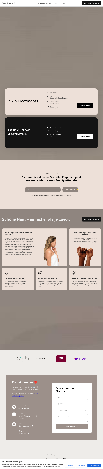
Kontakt (63, 3)
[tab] (27, 319)
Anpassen (70, 465)
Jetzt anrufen (12, 62)
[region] (51, 464)
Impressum (40, 459)
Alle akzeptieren (95, 465)
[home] (11, 3)
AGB (64, 459)
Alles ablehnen (81, 465)
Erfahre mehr (85, 105)
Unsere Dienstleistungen (44, 3)
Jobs (56, 3)
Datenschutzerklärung (53, 459)
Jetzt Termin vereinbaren (91, 3)
